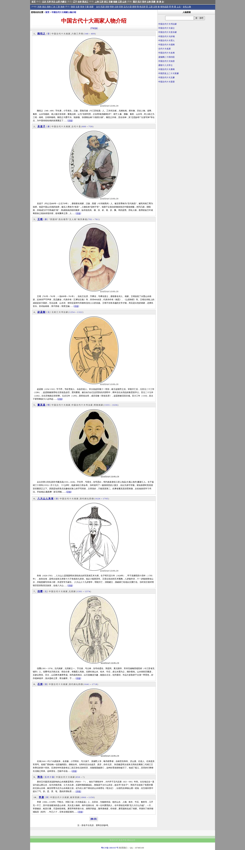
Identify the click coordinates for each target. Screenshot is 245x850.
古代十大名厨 (164, 49)
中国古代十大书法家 (167, 24)
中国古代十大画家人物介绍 (64, 12)
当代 (98, 6)
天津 (49, 2)
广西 (58, 6)
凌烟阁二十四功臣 (166, 57)
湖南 (49, 6)
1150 (91, 797)
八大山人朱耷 (45, 498)
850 (78, 777)
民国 (103, 6)
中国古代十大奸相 (166, 36)
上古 (179, 6)
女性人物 (187, 6)
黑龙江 (85, 2)
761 (97, 219)
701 (90, 219)
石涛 (40, 684)
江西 (120, 2)
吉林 (80, 2)
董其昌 (41, 405)
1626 (98, 498)
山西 (58, 2)
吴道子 (41, 126)
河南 (39, 6)
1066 (83, 797)
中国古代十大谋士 (166, 28)
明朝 (112, 6)
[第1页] (94, 819)
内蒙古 (63, 2)
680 (84, 126)
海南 (62, 6)
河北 (53, 2)
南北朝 (142, 6)
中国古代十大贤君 (166, 82)
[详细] (70, 120)
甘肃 (78, 6)
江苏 (101, 2)
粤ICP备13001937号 (110, 848)
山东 (124, 2)
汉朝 (155, 6)
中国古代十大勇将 (166, 69)
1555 (107, 405)
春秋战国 (164, 6)
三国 (151, 6)
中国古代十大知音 (166, 61)
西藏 (153, 2)
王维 (40, 219)
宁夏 (87, 6)
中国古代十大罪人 (166, 40)
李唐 (41, 797)
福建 (115, 2)
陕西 (73, 6)
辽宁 (75, 2)
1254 (72, 312)
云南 (149, 2)
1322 (80, 312)
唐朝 (134, 6)
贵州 (144, 2)
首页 (33, 2)
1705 (105, 498)
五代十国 (128, 6)
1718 (94, 684)
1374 (87, 591)
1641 (87, 684)
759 (91, 126)
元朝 (116, 6)
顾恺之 (41, 33)
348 (87, 34)
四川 (139, 2)
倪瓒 (40, 591)
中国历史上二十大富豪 (168, 73)
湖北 (44, 6)
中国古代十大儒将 (166, 44)
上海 (97, 2)
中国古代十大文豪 (166, 77)
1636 (115, 405)
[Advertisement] (186, 110)
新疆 (91, 6)
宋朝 (121, 6)
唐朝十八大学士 (165, 65)
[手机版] (94, 28)
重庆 (135, 2)
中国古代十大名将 (166, 53)
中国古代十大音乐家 (167, 32)
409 (93, 34)
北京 (44, 2)
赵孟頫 (41, 312)
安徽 (111, 2)
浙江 (106, 2)
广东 (53, 6)
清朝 (107, 6)
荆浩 (40, 777)
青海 (82, 6)
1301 (80, 591)
